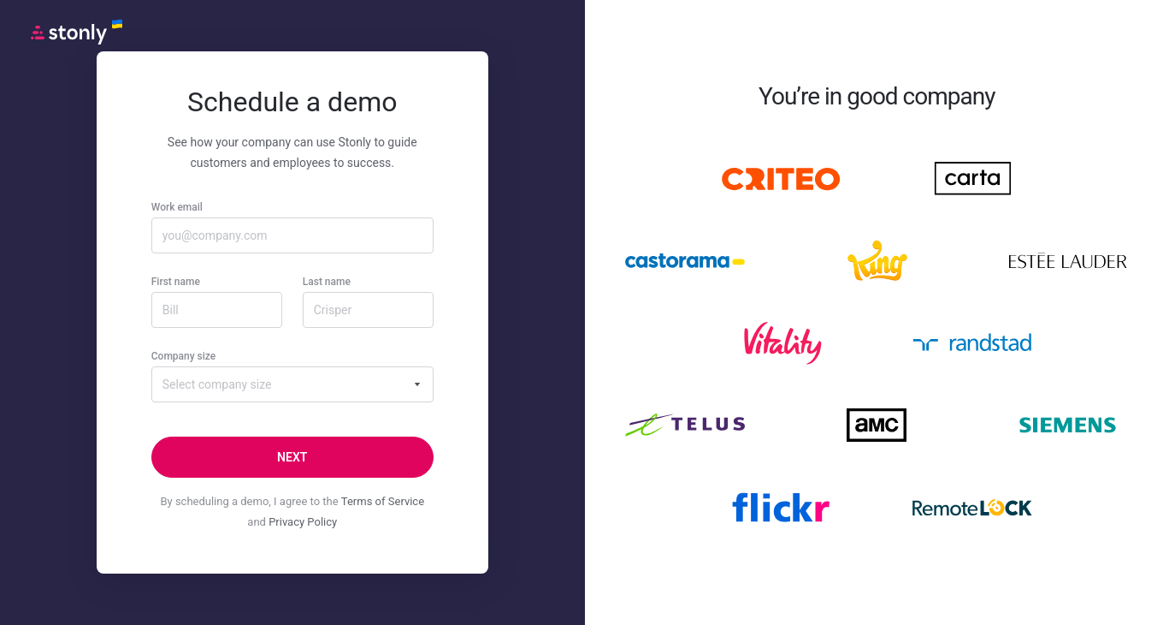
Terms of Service (382, 501)
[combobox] (292, 384)
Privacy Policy (303, 521)
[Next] (292, 457)
